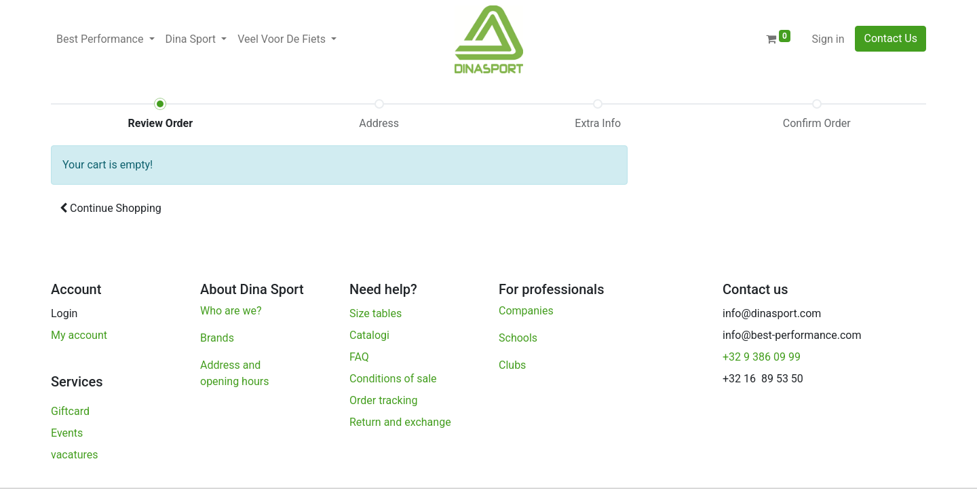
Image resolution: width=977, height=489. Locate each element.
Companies (526, 310)
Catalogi (369, 335)
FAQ (359, 356)
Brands (217, 337)
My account (79, 335)
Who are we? (231, 310)
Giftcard (70, 411)
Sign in (828, 39)
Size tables (375, 313)
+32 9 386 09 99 (762, 356)
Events (67, 433)
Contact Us (890, 38)
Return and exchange (400, 422)
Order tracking (384, 400)
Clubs (514, 365)
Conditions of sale (393, 378)
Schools (518, 337)
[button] (110, 208)
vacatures (75, 454)
